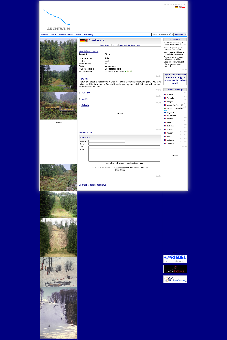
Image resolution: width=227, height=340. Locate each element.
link (143, 165)
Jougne (168, 101)
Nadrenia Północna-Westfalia (70, 35)
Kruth (167, 136)
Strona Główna (82, 29)
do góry (158, 76)
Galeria (127, 45)
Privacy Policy (131, 170)
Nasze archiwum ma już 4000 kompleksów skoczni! (175, 43)
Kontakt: (84, 92)
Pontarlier (169, 98)
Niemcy (53, 35)
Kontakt (115, 45)
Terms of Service (143, 170)
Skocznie (100, 29)
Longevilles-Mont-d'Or (174, 105)
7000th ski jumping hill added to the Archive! (173, 48)
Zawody (127, 29)
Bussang (168, 126)
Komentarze (135, 45)
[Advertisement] (175, 201)
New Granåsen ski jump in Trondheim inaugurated (174, 53)
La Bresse (169, 140)
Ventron (168, 118)
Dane (102, 45)
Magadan (169, 112)
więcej (184, 69)
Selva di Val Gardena (174, 109)
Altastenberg (88, 35)
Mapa (121, 45)
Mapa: (83, 99)
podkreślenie (134, 165)
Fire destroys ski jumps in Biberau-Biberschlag (173, 58)
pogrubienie (113, 165)
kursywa (124, 165)
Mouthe (168, 94)
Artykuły (114, 29)
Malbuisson (170, 115)
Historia (108, 45)
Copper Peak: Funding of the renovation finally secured (174, 64)
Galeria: (84, 105)
